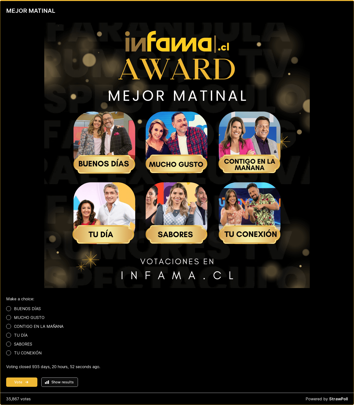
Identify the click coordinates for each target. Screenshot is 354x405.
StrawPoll (338, 398)
